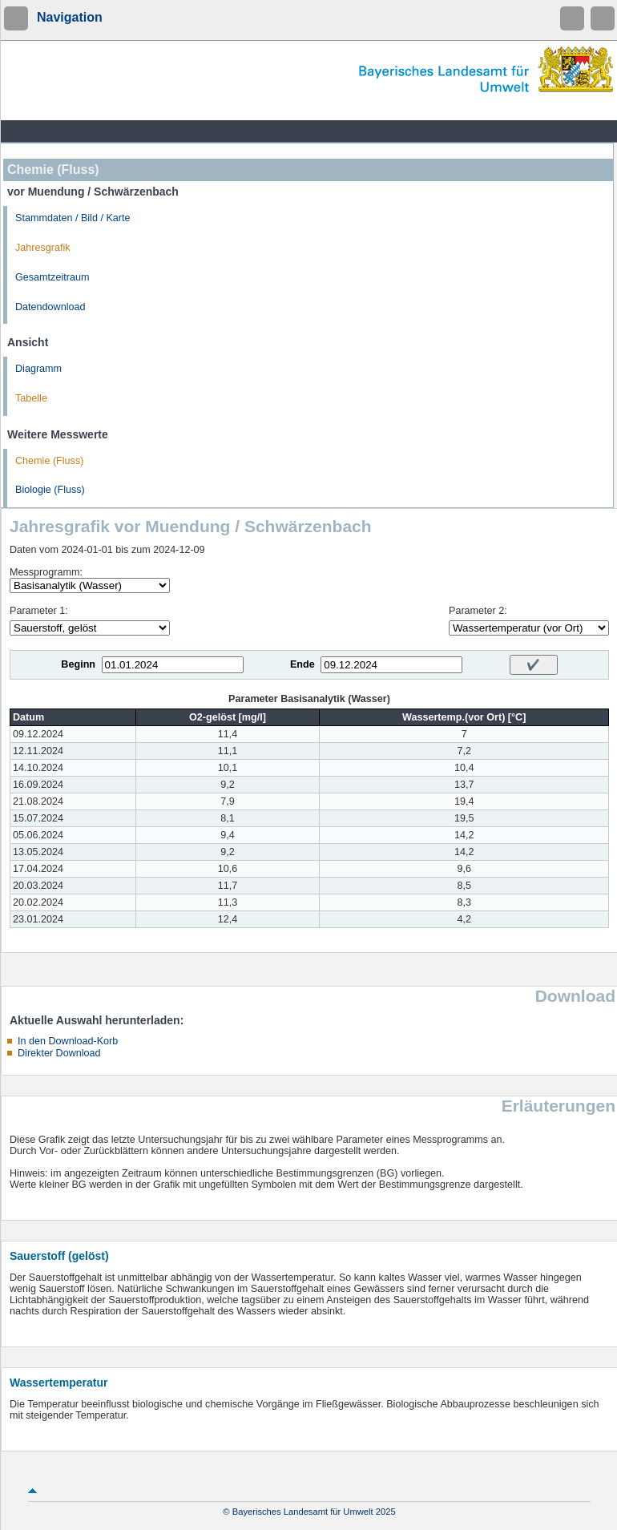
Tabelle (31, 398)
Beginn (78, 664)
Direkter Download (59, 1053)
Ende (302, 664)
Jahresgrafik (43, 247)
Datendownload (50, 307)
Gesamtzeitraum (52, 277)
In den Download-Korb (68, 1041)
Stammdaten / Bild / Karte (73, 218)
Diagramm (38, 368)
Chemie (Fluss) (49, 460)
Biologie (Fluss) (50, 489)
